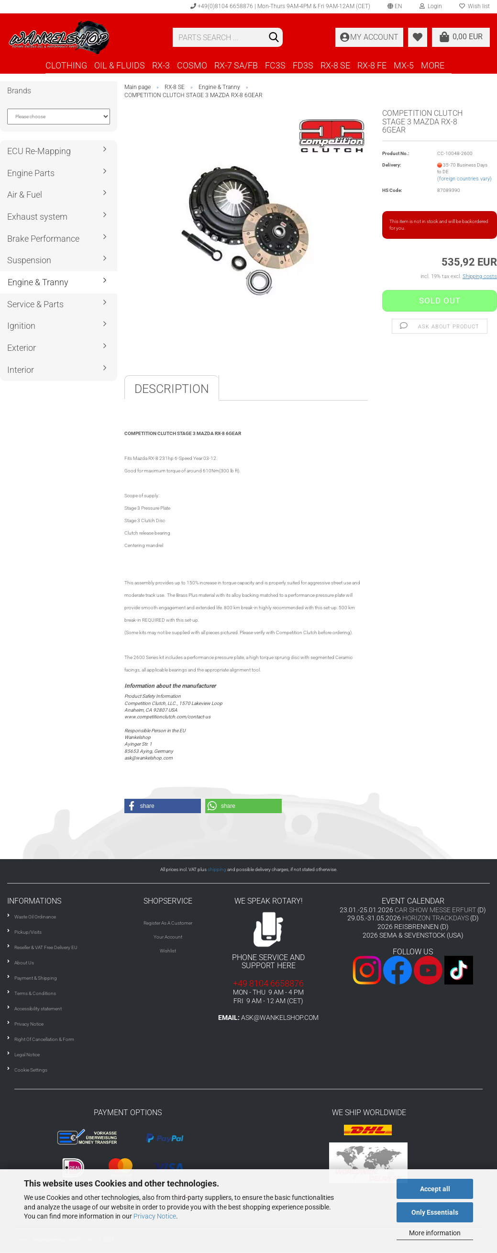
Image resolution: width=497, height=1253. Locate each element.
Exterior (21, 348)
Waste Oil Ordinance (35, 916)
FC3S (275, 65)
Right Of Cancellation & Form (44, 1039)
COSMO (192, 65)
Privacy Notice (154, 1216)
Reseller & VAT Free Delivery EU (45, 947)
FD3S (303, 65)
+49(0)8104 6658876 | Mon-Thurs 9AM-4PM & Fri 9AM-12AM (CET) (280, 6)
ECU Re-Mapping (39, 151)
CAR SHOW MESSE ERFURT (435, 910)
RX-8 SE (335, 65)
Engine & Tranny (38, 282)
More (432, 65)
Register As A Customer (168, 923)
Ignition (21, 326)
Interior (20, 370)
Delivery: (391, 165)
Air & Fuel (24, 195)
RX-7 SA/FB (236, 65)
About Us (24, 962)
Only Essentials (434, 1212)
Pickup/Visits (28, 932)
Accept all (435, 1189)
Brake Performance (43, 239)
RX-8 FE (372, 65)
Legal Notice (27, 1054)
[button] (162, 806)
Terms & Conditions (35, 993)
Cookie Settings (30, 1070)
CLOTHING (66, 65)
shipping (217, 869)
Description (171, 389)
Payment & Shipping (35, 978)
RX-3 (161, 65)
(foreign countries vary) (464, 179)
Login (431, 6)
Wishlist (168, 950)
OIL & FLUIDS (119, 65)
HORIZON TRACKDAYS (435, 918)
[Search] (274, 37)
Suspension (29, 260)
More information (435, 1233)
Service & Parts (35, 304)
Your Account (168, 937)
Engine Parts (31, 173)
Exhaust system (37, 217)
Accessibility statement (38, 1008)
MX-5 (404, 65)
